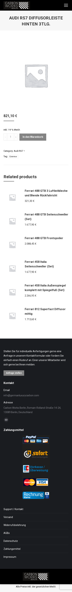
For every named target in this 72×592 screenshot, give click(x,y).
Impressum (10, 556)
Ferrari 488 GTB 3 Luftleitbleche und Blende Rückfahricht (46, 193)
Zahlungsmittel (12, 548)
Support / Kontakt (13, 509)
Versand (8, 517)
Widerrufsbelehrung (15, 525)
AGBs (7, 533)
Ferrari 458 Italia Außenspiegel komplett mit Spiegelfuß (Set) (45, 288)
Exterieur (13, 157)
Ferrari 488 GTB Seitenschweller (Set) (46, 217)
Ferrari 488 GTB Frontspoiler (44, 238)
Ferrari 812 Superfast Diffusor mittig (45, 311)
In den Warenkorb (33, 136)
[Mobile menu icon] (66, 5)
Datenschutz (11, 541)
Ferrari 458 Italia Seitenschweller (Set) (39, 264)
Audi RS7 (18, 151)
